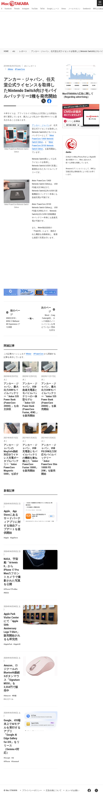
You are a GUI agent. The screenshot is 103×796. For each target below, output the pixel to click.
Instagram (25, 9)
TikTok (42, 9)
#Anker (10, 69)
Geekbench (87, 9)
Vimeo (63, 9)
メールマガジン (74, 9)
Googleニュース (53, 9)
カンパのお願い (72, 790)
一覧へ (31, 318)
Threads (17, 9)
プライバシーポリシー (32, 790)
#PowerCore (20, 69)
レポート (23, 51)
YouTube (35, 9)
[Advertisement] (51, 29)
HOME (6, 51)
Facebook (8, 9)
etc (14, 51)
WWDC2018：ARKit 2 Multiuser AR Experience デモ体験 (13, 318)
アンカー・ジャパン (41, 125)
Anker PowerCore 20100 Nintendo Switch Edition (43, 145)
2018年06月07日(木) (12, 66)
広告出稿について (54, 790)
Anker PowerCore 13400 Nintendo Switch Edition (43, 138)
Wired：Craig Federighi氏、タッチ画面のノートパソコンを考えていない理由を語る (48, 318)
